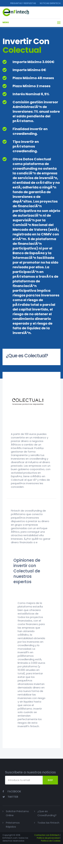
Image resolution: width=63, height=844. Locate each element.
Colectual (22, 50)
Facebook (12, 791)
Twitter (10, 797)
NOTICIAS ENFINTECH (50, 3)
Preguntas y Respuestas (23, 3)
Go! (50, 780)
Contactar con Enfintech (46, 835)
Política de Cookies (50, 840)
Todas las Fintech (48, 822)
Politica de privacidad (48, 837)
